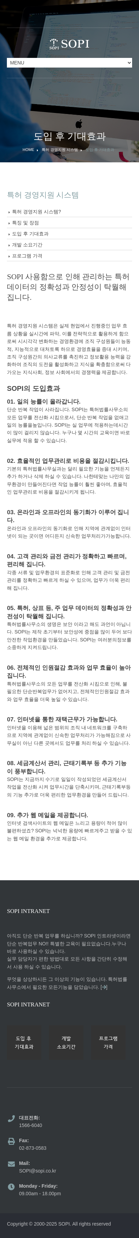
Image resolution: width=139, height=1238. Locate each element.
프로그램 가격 (27, 255)
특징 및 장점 (25, 222)
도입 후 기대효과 (100, 150)
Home (28, 150)
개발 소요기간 (27, 244)
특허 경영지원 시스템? (36, 211)
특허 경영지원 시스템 (60, 150)
